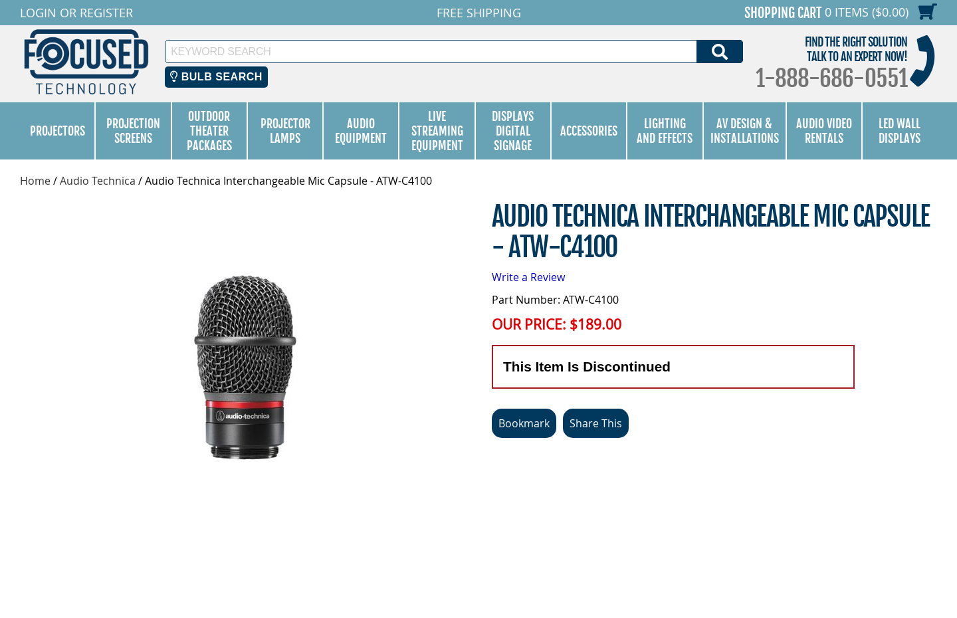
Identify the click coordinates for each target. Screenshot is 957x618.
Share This (596, 423)
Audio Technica (98, 180)
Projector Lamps (285, 131)
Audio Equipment (361, 131)
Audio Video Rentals (824, 131)
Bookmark (524, 423)
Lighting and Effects (664, 131)
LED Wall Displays (899, 131)
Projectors (57, 131)
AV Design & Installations (744, 131)
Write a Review (528, 277)
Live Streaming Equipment (437, 131)
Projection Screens (133, 131)
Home (35, 180)
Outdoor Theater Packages (209, 131)
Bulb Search (216, 76)
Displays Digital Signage (513, 131)
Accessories (588, 131)
